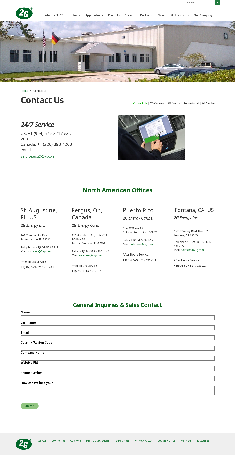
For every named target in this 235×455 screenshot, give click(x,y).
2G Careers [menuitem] (157, 103)
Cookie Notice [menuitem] (166, 440)
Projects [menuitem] (114, 15)
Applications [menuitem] (94, 15)
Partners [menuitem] (146, 15)
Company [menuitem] (75, 440)
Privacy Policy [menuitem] (144, 440)
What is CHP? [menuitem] (54, 15)
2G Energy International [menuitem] (183, 103)
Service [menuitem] (130, 15)
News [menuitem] (161, 15)
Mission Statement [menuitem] (97, 440)
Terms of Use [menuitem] (121, 440)
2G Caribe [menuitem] (208, 103)
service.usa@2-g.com (38, 156)
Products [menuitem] (74, 15)
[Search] (200, 2)
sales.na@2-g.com (39, 251)
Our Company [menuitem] (203, 15)
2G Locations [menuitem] (180, 15)
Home (24, 90)
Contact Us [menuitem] (140, 103)
